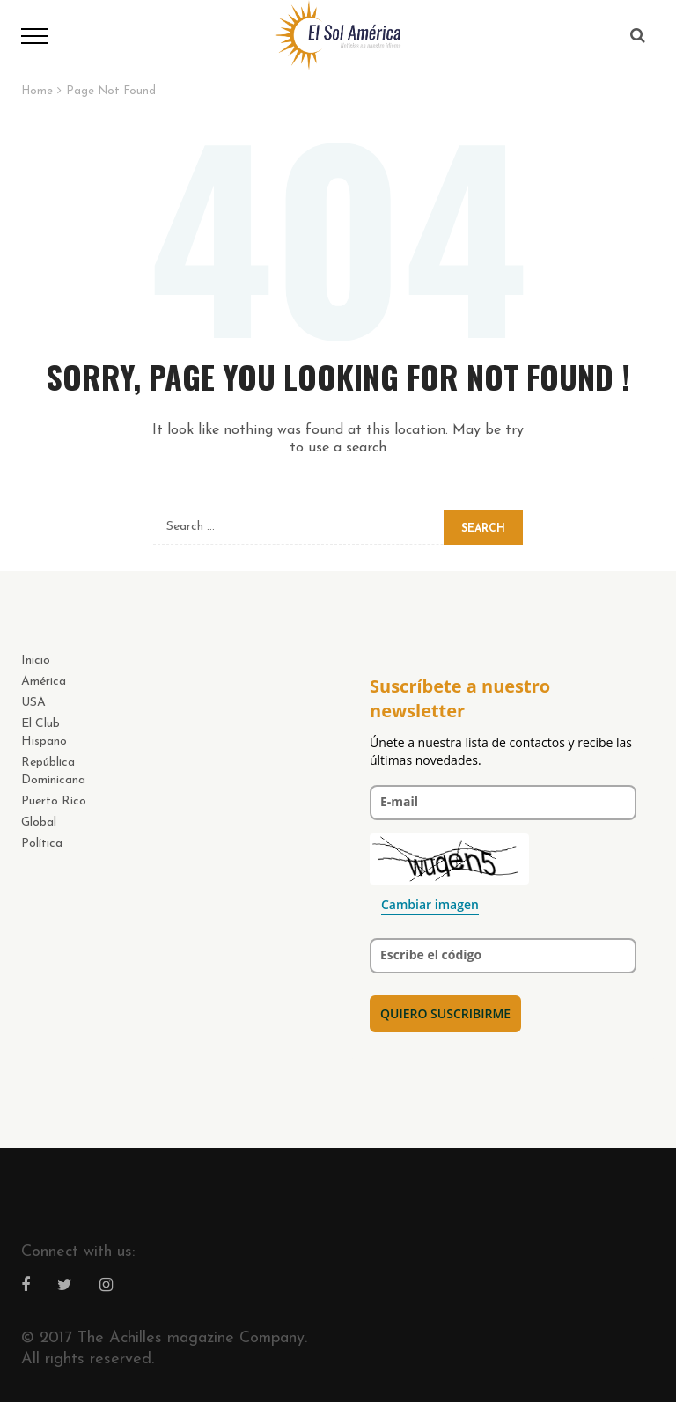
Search (483, 529)
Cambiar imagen (430, 904)
